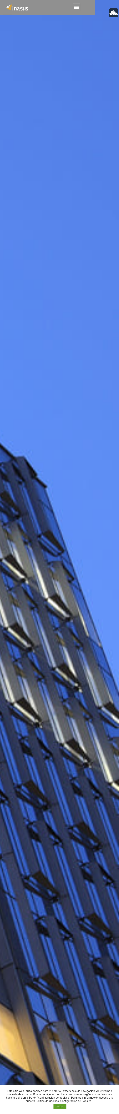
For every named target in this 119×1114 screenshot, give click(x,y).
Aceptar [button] (60, 1106)
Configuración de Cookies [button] (75, 1101)
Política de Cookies (47, 1101)
